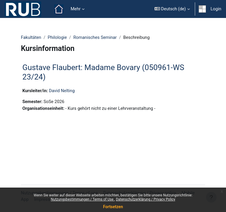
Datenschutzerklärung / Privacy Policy (145, 199)
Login (216, 8)
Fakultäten (31, 37)
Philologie (57, 37)
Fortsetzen (113, 206)
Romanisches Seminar (95, 37)
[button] (172, 9)
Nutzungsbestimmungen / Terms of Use (82, 199)
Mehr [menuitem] (76, 8)
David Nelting (61, 90)
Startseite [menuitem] (58, 9)
